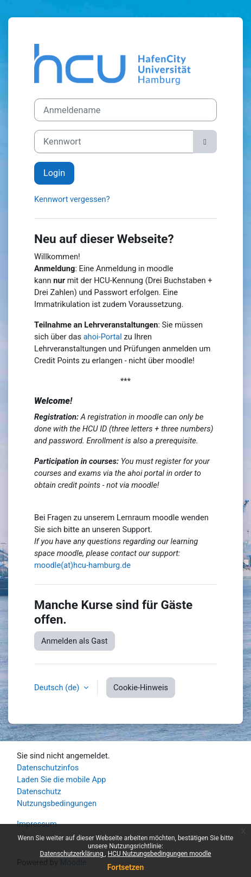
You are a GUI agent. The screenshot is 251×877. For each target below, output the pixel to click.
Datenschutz (39, 791)
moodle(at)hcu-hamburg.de (82, 565)
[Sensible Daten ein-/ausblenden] (205, 141)
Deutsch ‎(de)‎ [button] (57, 687)
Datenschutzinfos (48, 768)
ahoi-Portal (102, 337)
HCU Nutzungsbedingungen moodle (159, 854)
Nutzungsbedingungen (56, 803)
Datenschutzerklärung (72, 854)
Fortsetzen (125, 867)
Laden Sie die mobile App (61, 779)
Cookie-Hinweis (140, 687)
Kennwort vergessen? (72, 199)
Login (54, 173)
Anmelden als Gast (74, 641)
